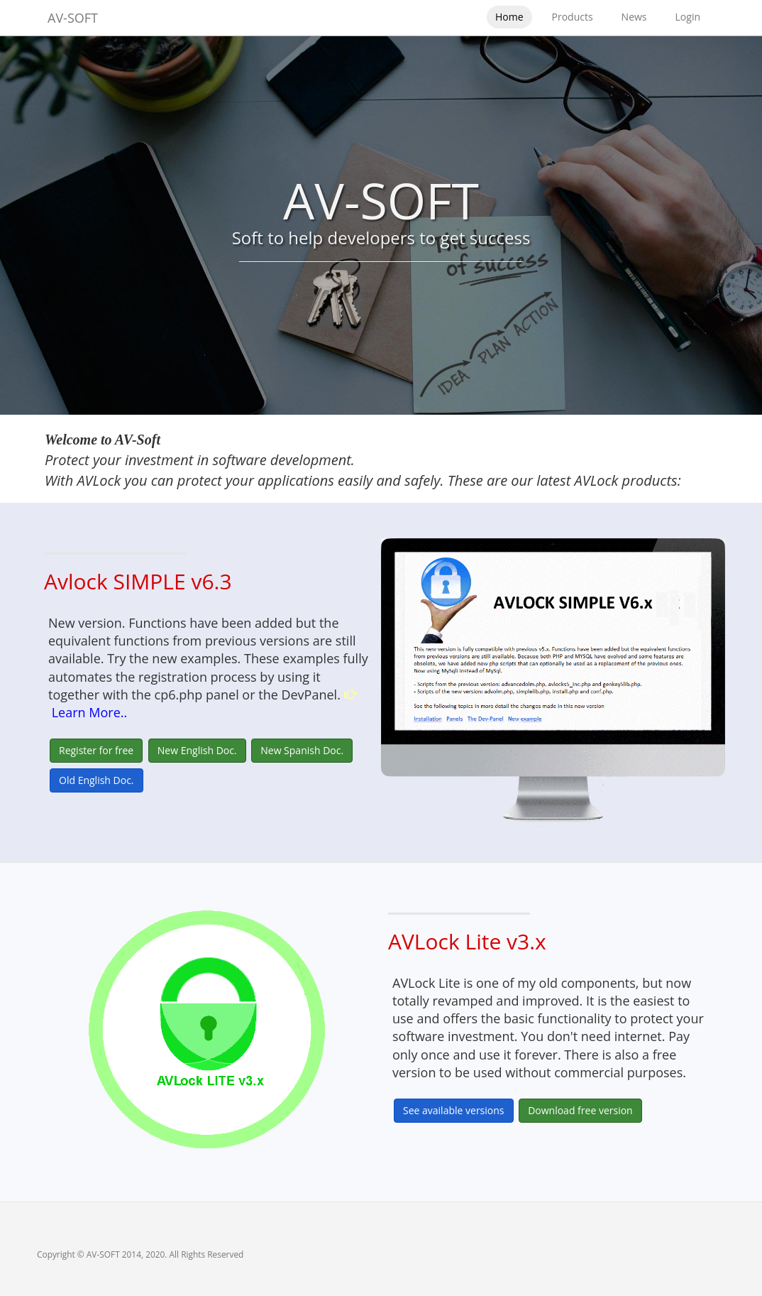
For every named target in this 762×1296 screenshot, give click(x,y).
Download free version (580, 1110)
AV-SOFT (73, 17)
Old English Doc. (96, 780)
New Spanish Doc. (301, 750)
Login (687, 16)
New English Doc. (197, 750)
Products (572, 16)
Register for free (96, 750)
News (634, 16)
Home (509, 16)
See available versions (453, 1110)
